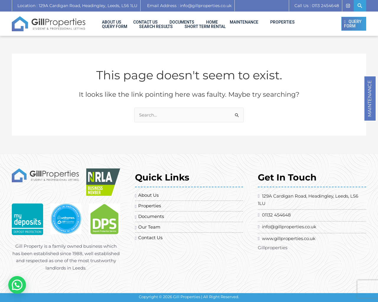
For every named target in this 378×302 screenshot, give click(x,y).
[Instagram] (348, 6)
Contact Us (135, 19)
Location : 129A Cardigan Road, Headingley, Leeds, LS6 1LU (77, 5)
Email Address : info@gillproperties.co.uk (188, 5)
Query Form (275, 19)
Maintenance (369, 88)
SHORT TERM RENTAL (118, 28)
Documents (164, 19)
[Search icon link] (360, 6)
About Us (108, 19)
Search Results (309, 19)
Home (188, 19)
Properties (245, 19)
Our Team (149, 232)
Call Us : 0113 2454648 (316, 5)
